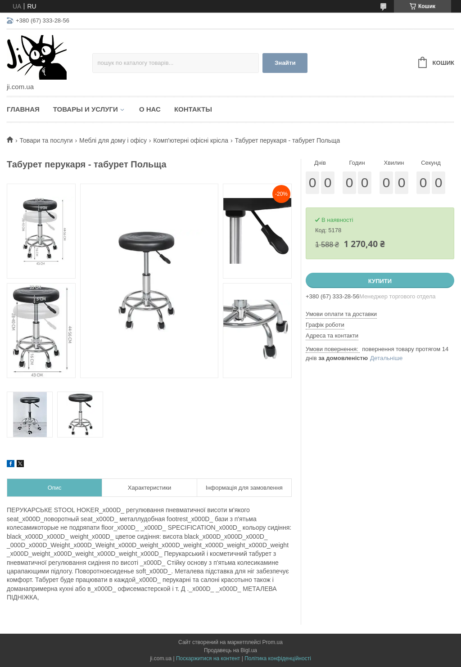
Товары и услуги (85, 109)
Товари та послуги (45, 140)
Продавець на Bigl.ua (230, 650)
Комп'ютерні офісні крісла (190, 140)
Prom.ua (272, 642)
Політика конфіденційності (277, 658)
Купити (380, 281)
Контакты (193, 109)
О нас (150, 109)
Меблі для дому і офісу (113, 140)
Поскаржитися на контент (208, 658)
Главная (23, 109)
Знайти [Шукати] (285, 62)
